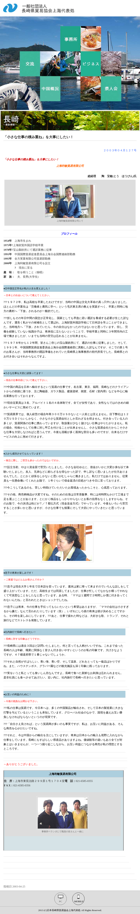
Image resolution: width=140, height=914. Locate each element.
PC (60, 901)
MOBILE (79, 901)
